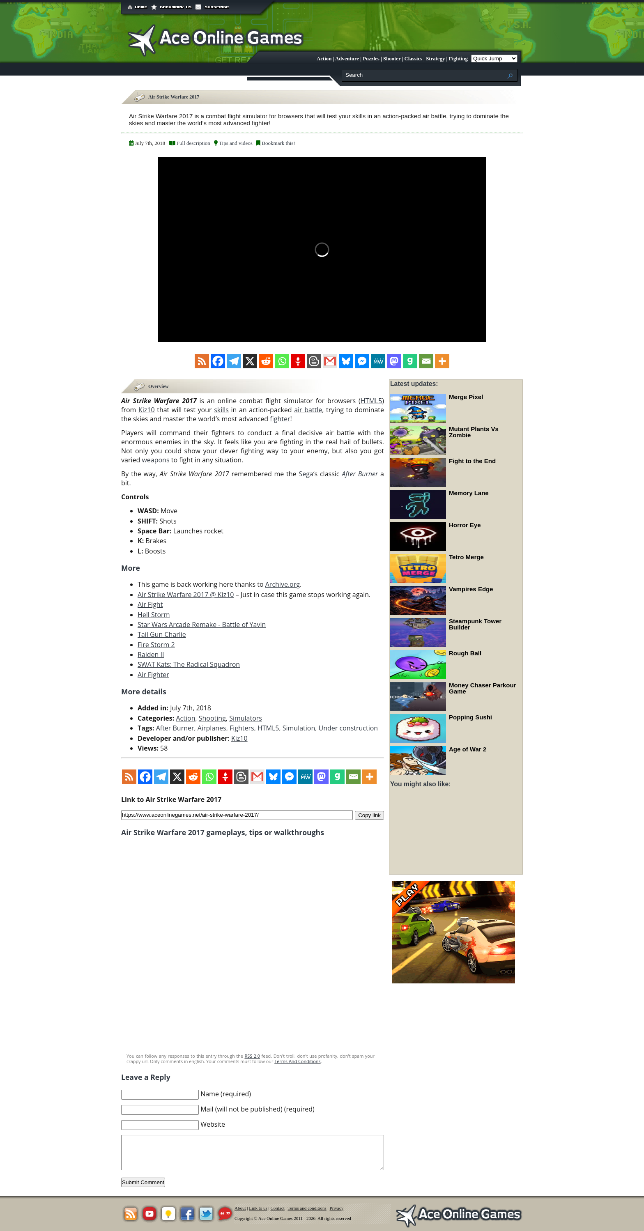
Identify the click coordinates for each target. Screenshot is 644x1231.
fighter (280, 418)
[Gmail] (330, 361)
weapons (155, 459)
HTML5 (371, 400)
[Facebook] (218, 361)
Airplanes (212, 728)
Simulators (245, 718)
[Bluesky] (346, 361)
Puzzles (371, 59)
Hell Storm (154, 614)
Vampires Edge (471, 589)
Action (324, 59)
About (240, 1208)
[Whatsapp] (282, 361)
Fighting (458, 59)
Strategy (435, 59)
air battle (308, 409)
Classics (413, 59)
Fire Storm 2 (156, 644)
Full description (193, 143)
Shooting (212, 718)
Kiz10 (146, 409)
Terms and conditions (307, 1208)
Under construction (348, 728)
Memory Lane (469, 492)
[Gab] (410, 361)
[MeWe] (378, 361)
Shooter (391, 59)
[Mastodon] (394, 361)
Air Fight (150, 604)
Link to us (258, 1208)
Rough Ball (465, 653)
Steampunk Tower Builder (475, 624)
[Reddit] (266, 361)
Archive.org (282, 584)
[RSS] (202, 361)
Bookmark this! (278, 143)
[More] (442, 361)
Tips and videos (236, 143)
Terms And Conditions (297, 1061)
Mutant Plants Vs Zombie (474, 432)
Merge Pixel (466, 396)
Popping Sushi (470, 717)
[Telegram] (234, 361)
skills (221, 409)
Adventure (347, 59)
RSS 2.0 (252, 1056)
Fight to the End (472, 460)
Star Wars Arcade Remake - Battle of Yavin (202, 624)
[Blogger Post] (314, 361)
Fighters (242, 728)
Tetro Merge (466, 556)
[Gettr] (298, 361)
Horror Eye (465, 524)
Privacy (337, 1208)
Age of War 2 (467, 749)
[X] (250, 361)
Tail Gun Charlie (162, 634)
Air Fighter (153, 674)
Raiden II (151, 654)
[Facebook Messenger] (362, 361)
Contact (278, 1208)
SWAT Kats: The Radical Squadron (189, 664)
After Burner (175, 728)
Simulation (299, 728)
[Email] (426, 361)
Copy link (369, 814)
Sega (306, 473)
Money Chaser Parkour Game (482, 688)
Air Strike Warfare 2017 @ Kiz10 (186, 594)
